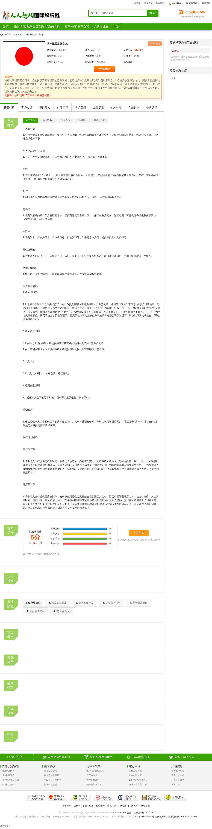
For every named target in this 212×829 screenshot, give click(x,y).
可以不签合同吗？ (52, 780)
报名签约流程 (8, 775)
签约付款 (116, 107)
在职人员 (30, 120)
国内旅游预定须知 (10, 780)
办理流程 (62, 107)
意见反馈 (148, 3)
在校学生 (82, 120)
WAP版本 (176, 3)
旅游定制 (136, 3)
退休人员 (65, 120)
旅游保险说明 (50, 784)
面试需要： (90, 62)
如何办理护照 (135, 770)
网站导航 (193, 3)
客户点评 (27, 107)
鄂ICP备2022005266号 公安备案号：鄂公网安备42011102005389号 (164, 816)
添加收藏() (155, 43)
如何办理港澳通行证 (138, 780)
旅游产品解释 (8, 770)
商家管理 (206, 3)
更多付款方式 (177, 775)
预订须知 (44, 107)
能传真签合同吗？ (52, 775)
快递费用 (80, 107)
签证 (21, 34)
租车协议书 (92, 775)
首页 (15, 34)
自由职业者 (48, 120)
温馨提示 (98, 107)
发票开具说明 (93, 780)
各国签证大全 (177, 780)
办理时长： (52, 62)
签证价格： (128, 50)
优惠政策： (128, 62)
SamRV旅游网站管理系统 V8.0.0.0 (136, 812)
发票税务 (89, 805)
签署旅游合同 (50, 770)
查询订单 (175, 784)
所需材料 (9, 107)
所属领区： (90, 50)
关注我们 (160, 3)
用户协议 (123, 805)
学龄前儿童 (99, 120)
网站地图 (145, 805)
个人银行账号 (177, 770)
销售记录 (151, 107)
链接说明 (134, 805)
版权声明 (78, 805)
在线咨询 (134, 107)
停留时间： (52, 56)
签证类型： (52, 50)
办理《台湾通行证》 (138, 784)
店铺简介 (66, 805)
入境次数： (90, 56)
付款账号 (100, 805)
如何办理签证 (135, 775)
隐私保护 (111, 805)
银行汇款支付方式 (95, 770)
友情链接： (5, 825)
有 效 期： (128, 56)
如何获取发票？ (94, 784)
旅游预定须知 (8, 784)
